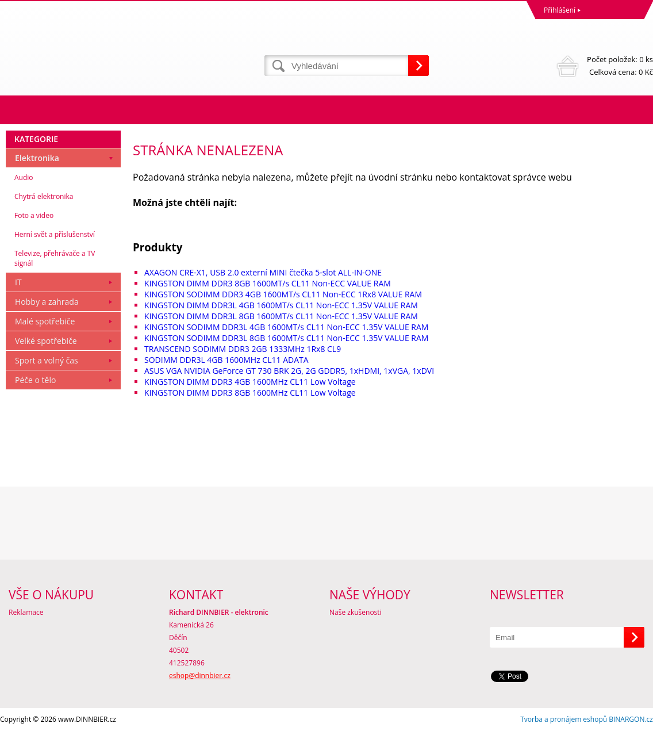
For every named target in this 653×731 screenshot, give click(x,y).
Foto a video (33, 215)
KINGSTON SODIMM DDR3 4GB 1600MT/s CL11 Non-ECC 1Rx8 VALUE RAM (283, 294)
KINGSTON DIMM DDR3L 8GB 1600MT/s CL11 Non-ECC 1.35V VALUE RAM (281, 316)
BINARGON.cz (631, 719)
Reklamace (26, 612)
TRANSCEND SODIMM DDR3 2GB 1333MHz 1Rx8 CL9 (242, 348)
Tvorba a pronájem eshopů (563, 719)
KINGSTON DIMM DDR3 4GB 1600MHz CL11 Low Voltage (250, 381)
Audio (23, 177)
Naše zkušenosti (355, 612)
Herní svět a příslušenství (54, 234)
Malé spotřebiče (45, 321)
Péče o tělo (35, 379)
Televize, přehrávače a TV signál (54, 258)
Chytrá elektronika (43, 196)
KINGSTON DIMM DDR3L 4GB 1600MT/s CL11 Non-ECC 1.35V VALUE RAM (281, 305)
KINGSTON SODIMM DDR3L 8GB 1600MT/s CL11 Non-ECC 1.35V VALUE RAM (286, 337)
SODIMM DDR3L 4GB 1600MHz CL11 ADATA (226, 359)
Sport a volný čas (46, 360)
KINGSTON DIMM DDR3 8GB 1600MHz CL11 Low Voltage (250, 392)
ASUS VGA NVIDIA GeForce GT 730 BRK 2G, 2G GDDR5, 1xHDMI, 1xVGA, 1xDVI (289, 370)
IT (18, 282)
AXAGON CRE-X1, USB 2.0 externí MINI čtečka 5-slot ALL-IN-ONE (263, 272)
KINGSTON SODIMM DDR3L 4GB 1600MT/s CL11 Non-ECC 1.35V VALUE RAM (286, 327)
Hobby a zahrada (47, 301)
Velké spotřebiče (46, 340)
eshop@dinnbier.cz (200, 675)
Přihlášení (559, 10)
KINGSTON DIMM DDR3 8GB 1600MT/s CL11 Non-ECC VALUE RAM (267, 283)
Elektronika (37, 157)
